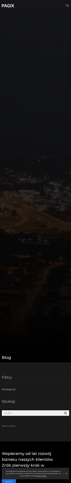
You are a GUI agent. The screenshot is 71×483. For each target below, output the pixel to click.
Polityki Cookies (41, 476)
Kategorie (9, 389)
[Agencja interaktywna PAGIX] (8, 6)
